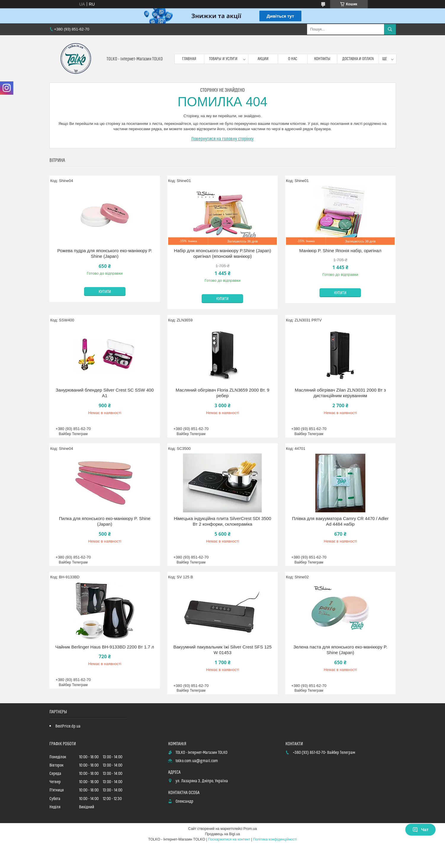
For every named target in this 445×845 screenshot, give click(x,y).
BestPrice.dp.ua (68, 726)
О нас (292, 59)
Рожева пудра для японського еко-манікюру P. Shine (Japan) (104, 253)
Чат (420, 829)
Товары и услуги (223, 59)
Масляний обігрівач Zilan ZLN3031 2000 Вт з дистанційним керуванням (340, 392)
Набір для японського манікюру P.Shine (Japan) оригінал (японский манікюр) (222, 253)
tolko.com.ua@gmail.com (197, 761)
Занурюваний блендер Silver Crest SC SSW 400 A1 (105, 392)
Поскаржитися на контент (229, 839)
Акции (263, 59)
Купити (105, 291)
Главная (189, 59)
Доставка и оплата (358, 59)
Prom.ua (250, 829)
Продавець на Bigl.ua (222, 834)
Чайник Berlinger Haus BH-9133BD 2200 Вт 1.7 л (104, 646)
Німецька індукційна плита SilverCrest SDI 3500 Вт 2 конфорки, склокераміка (222, 521)
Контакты (322, 59)
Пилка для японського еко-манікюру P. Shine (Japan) (104, 521)
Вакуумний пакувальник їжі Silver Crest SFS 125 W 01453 (222, 649)
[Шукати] (390, 29)
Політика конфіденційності (275, 839)
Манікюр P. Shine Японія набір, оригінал (340, 250)
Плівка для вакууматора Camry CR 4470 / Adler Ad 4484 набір (340, 521)
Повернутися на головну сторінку (222, 138)
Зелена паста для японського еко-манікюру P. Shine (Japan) (340, 649)
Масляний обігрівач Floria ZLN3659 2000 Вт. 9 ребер (222, 392)
